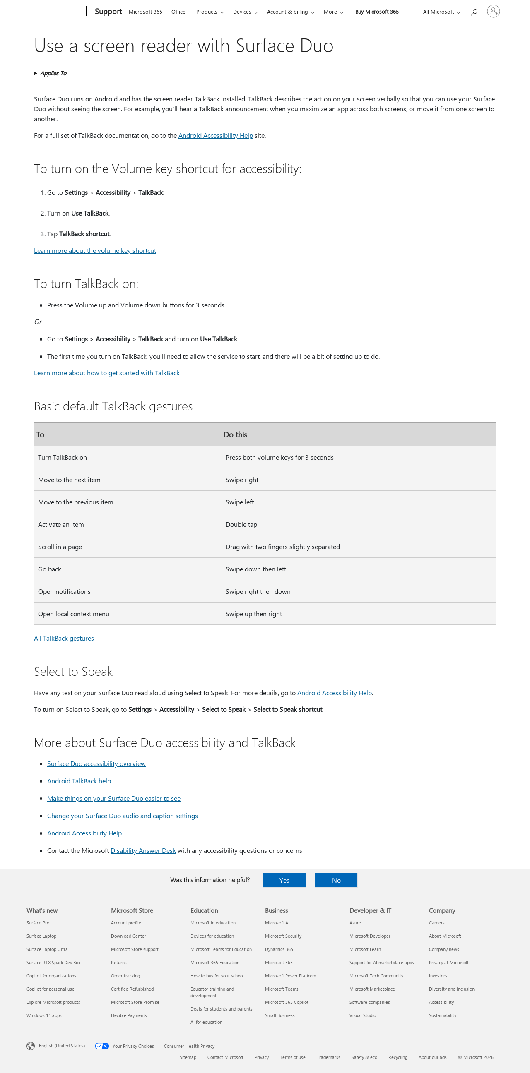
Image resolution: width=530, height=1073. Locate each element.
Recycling (397, 1057)
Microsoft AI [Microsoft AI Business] (277, 922)
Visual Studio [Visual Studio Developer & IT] (362, 1015)
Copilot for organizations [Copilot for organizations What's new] (51, 975)
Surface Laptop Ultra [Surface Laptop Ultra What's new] (47, 949)
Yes (284, 880)
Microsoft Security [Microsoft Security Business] (283, 936)
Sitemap (188, 1057)
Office (178, 11)
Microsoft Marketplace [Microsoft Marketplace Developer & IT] (372, 989)
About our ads (433, 1057)
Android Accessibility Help (215, 135)
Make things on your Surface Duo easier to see (114, 798)
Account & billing (287, 11)
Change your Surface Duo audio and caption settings (122, 815)
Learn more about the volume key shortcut (95, 250)
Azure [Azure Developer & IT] (355, 922)
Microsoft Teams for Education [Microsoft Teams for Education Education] (221, 949)
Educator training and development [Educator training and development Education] (212, 992)
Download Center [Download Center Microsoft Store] (128, 936)
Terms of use (293, 1057)
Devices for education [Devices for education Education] (212, 936)
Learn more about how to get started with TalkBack (107, 372)
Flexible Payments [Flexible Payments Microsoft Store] (129, 1015)
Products (206, 11)
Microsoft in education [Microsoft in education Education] (213, 922)
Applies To (53, 73)
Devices (242, 11)
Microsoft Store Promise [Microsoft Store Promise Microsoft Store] (135, 1002)
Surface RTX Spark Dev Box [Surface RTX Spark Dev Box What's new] (53, 962)
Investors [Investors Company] (438, 975)
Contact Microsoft (225, 1057)
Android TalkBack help (79, 780)
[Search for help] (473, 10)
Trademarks (328, 1057)
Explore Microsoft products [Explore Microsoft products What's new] (53, 1002)
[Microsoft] (54, 11)
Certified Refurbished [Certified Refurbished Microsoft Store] (132, 989)
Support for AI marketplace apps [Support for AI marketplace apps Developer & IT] (381, 962)
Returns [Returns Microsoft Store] (119, 962)
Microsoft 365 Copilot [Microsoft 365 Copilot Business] (286, 1002)
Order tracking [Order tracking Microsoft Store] (125, 975)
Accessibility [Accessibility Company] (441, 1002)
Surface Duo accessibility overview (96, 763)
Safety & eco (364, 1057)
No (336, 880)
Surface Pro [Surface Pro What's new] (37, 922)
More (330, 11)
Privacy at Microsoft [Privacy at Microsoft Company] (449, 962)
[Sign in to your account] (494, 11)
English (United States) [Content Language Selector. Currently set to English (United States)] (62, 1045)
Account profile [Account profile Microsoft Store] (126, 922)
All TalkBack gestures (64, 638)
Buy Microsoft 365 (377, 11)
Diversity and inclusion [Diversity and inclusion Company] (452, 989)
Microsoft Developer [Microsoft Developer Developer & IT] (369, 936)
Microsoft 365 (145, 11)
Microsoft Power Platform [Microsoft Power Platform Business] (290, 975)
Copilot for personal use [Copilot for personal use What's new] (50, 989)
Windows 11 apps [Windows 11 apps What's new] (44, 1015)
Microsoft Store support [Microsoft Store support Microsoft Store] (135, 949)
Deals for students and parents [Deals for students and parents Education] (221, 1009)
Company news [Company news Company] (444, 949)
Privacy (262, 1057)
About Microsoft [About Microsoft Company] (445, 936)
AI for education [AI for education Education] (206, 1022)
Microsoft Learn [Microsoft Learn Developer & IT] (365, 949)
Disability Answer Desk (143, 850)
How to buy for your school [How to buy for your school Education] (217, 975)
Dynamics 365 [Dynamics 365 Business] (279, 949)
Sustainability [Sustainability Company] (442, 1015)
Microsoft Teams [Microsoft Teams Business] (282, 989)
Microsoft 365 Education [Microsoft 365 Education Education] (214, 962)
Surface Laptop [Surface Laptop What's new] (41, 936)
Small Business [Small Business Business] (280, 1015)
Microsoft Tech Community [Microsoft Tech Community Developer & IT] (376, 975)
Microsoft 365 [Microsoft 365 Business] (279, 962)
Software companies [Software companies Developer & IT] (369, 1002)
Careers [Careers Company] (437, 922)
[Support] (107, 11)
